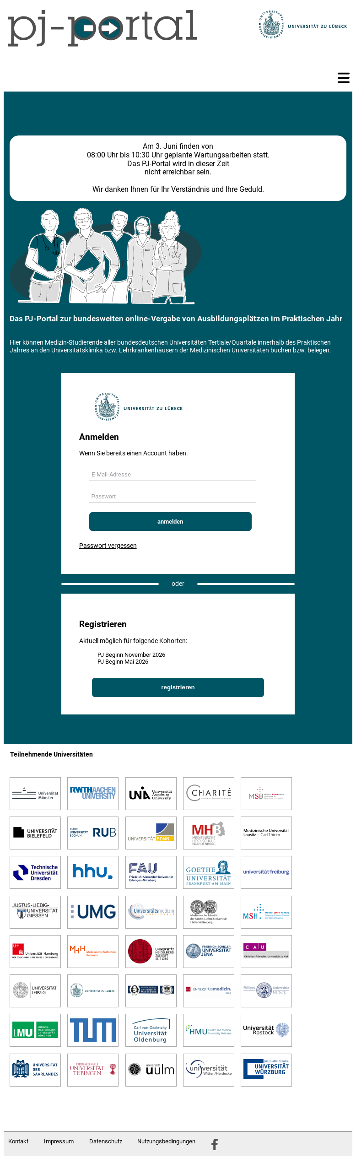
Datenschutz (105, 1141)
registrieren (177, 687)
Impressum (59, 1141)
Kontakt (18, 1141)
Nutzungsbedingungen (166, 1141)
